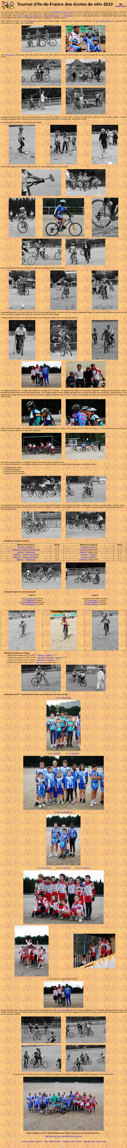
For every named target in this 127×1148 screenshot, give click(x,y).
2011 (55, 1136)
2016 (76, 1136)
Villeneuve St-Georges (20, 550)
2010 (51, 1136)
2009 (47, 1136)
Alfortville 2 (84, 547)
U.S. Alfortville (67, 16)
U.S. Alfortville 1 (29, 600)
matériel (79, 1141)
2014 (67, 1136)
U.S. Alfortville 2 (92, 600)
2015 (72, 1136)
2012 (59, 1136)
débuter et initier (55, 1141)
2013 (63, 1136)
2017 (80, 1136)
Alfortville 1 (22, 547)
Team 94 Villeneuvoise (51, 16)
